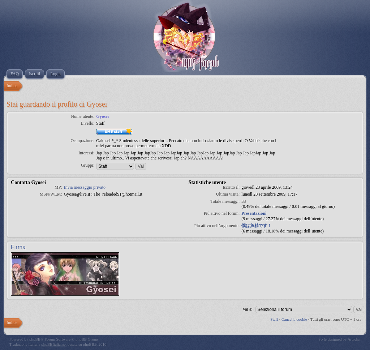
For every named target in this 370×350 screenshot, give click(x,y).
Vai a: (247, 309)
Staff (274, 319)
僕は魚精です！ (256, 225)
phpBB (34, 339)
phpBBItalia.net (53, 344)
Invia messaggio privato (85, 187)
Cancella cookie (294, 319)
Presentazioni (253, 213)
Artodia (354, 339)
